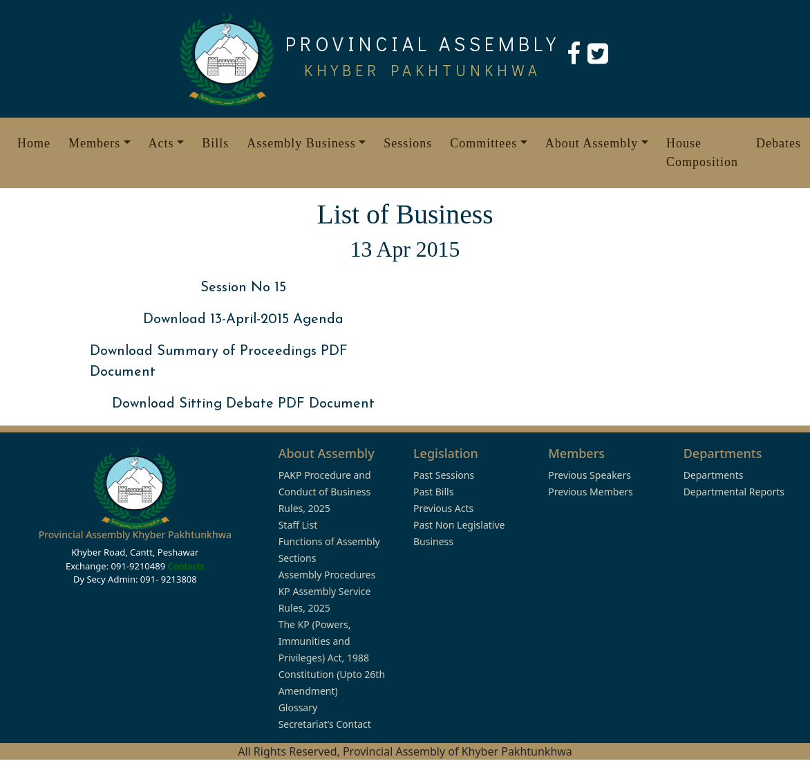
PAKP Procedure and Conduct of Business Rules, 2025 (325, 491)
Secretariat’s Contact (325, 724)
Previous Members (590, 491)
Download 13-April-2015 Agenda (243, 320)
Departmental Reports (734, 491)
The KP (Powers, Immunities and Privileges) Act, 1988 (324, 641)
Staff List (298, 524)
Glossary (298, 707)
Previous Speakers (589, 475)
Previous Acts (443, 508)
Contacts (185, 566)
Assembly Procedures (327, 574)
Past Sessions (443, 475)
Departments (714, 475)
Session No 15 (243, 288)
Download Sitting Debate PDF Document (243, 404)
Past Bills (433, 491)
